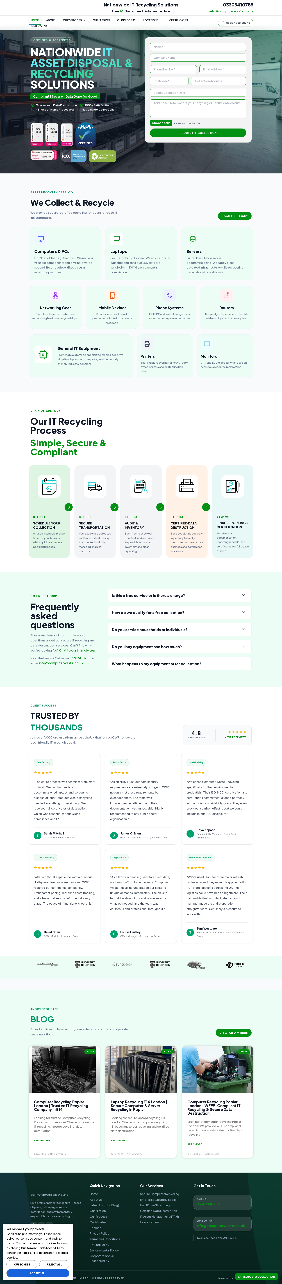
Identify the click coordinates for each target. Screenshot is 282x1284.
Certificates (178, 21)
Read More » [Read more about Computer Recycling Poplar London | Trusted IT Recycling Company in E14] (42, 1140)
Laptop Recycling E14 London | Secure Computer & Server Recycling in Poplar (139, 1105)
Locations (152, 21)
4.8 (200, 733)
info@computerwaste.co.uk (61, 663)
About (51, 21)
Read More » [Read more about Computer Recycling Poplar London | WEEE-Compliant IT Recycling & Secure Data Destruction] (195, 1144)
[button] (73, 21)
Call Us (201, 1199)
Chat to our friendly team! (79, 650)
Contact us (203, 21)
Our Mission (101, 21)
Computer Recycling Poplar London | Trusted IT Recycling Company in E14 (61, 1105)
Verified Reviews (235, 737)
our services (74, 21)
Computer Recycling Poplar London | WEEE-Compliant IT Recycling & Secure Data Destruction (214, 1107)
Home (35, 21)
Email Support (205, 1220)
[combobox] (235, 21)
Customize (22, 1264)
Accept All (38, 1273)
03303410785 (238, 5)
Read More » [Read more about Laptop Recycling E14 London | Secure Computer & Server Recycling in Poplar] (119, 1140)
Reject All (54, 1264)
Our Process (126, 21)
